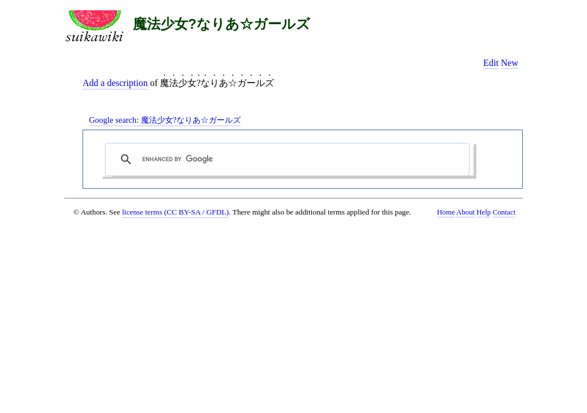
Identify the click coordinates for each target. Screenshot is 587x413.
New (509, 63)
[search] (290, 159)
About (465, 212)
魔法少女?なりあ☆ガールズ (221, 24)
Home (446, 212)
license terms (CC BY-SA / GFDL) (175, 212)
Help (483, 212)
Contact (503, 212)
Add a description (115, 83)
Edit (491, 63)
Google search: (165, 119)
